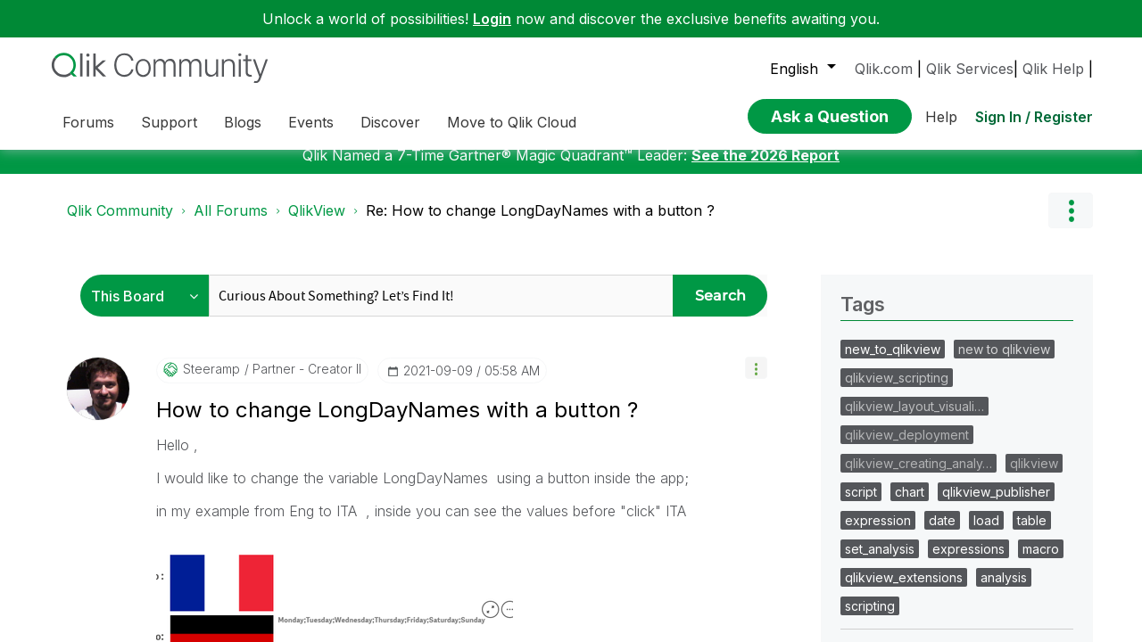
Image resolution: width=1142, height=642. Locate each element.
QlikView (316, 393)
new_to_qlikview (892, 531)
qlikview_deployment (907, 617)
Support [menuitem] (169, 122)
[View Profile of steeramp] (211, 552)
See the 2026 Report (765, 338)
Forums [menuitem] (88, 122)
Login (492, 19)
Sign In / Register (1034, 111)
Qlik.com (884, 69)
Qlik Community (120, 393)
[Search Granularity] (149, 478)
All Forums (231, 393)
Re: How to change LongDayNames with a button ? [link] (540, 393)
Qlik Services (970, 69)
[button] (756, 550)
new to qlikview (1004, 531)
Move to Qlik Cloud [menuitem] (511, 122)
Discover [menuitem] (390, 122)
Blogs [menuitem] (242, 122)
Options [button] (1070, 393)
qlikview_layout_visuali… (914, 589)
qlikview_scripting (896, 560)
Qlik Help (1053, 69)
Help (941, 111)
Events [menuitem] (311, 122)
